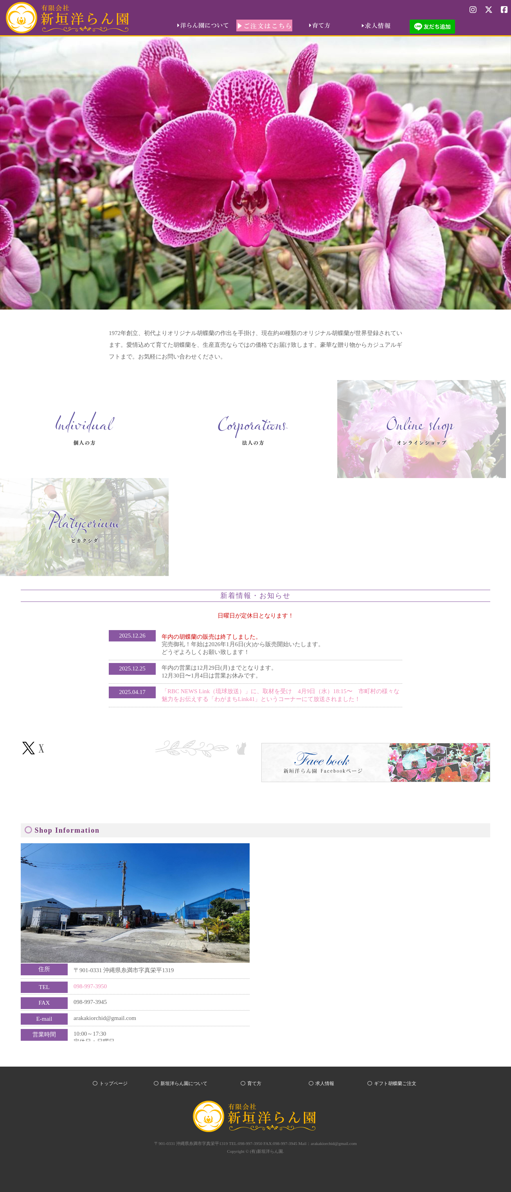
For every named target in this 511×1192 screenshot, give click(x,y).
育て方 (254, 1083)
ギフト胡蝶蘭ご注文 (395, 1083)
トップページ (113, 1083)
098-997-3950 (90, 986)
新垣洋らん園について (183, 1083)
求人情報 (324, 1083)
